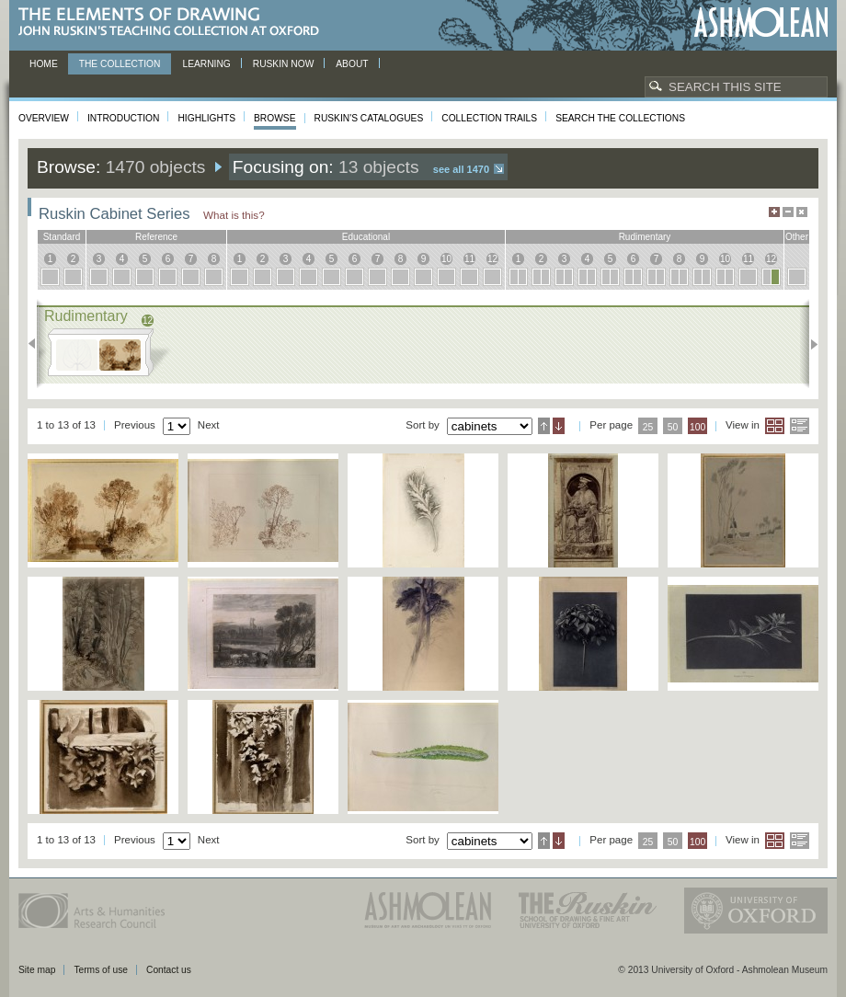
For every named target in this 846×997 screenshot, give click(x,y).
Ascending (544, 426)
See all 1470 (461, 169)
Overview (43, 118)
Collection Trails (489, 118)
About (352, 64)
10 (446, 259)
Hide (801, 212)
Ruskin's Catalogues (369, 118)
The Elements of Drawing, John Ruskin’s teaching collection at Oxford (174, 22)
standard (62, 237)
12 (492, 259)
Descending (559, 426)
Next (808, 344)
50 (673, 427)
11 (469, 259)
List (799, 426)
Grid (774, 426)
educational (366, 237)
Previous (37, 344)
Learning (206, 64)
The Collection (120, 64)
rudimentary (645, 237)
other (796, 237)
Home (43, 64)
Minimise (788, 212)
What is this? (234, 215)
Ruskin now (283, 64)
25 (648, 427)
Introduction (123, 118)
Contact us (168, 970)
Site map (36, 970)
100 (697, 427)
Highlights (206, 118)
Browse (275, 118)
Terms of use (101, 970)
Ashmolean (761, 22)
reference (156, 237)
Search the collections (620, 118)
